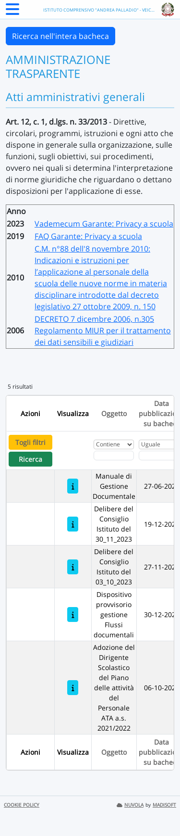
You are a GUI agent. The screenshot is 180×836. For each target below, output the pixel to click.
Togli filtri (30, 442)
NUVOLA (130, 805)
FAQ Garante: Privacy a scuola (88, 236)
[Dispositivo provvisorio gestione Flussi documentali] (72, 614)
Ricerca (30, 459)
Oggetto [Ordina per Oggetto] (114, 413)
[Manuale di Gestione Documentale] (72, 486)
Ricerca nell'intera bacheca (60, 36)
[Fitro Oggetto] (114, 455)
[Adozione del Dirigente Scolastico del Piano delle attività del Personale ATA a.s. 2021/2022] (72, 687)
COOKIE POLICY (21, 805)
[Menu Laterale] (12, 12)
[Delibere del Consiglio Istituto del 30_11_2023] (72, 524)
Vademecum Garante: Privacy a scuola (104, 223)
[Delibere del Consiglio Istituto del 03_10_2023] (72, 566)
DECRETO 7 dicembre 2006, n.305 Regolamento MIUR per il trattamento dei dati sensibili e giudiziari (103, 330)
